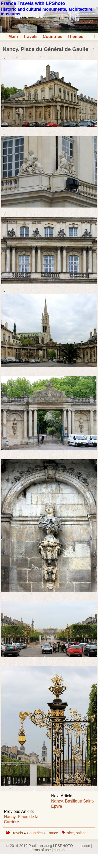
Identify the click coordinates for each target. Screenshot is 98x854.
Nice (70, 833)
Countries (52, 36)
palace (81, 833)
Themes (75, 36)
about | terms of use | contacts (61, 848)
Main (13, 36)
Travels (30, 36)
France (52, 833)
